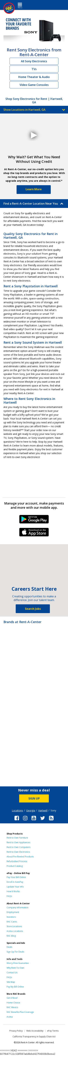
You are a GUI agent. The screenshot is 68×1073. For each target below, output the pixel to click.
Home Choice (13, 1002)
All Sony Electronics (34, 61)
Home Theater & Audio (34, 77)
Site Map (11, 981)
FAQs (9, 896)
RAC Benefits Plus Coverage (20, 1012)
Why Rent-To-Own (15, 967)
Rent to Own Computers (18, 847)
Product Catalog (15, 866)
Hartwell (42, 810)
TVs (34, 69)
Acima (10, 1016)
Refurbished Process (17, 861)
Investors (11, 916)
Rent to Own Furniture (17, 837)
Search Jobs (33, 609)
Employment (13, 912)
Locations (17, 810)
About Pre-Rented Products (20, 856)
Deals (9, 947)
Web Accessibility (34, 1030)
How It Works (13, 891)
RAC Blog (11, 935)
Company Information (17, 907)
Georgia (30, 810)
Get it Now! (12, 997)
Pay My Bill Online (15, 986)
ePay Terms (53, 1030)
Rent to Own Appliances (18, 842)
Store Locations (14, 926)
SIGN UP (34, 798)
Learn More (34, 189)
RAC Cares (12, 921)
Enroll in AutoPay (15, 881)
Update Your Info (15, 886)
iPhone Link (34, 533)
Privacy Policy (16, 1030)
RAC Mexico (12, 1007)
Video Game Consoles (34, 85)
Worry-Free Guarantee (18, 963)
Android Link (34, 520)
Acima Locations (15, 931)
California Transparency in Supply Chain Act (34, 1036)
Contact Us (12, 972)
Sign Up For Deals (15, 951)
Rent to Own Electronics (18, 851)
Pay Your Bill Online (16, 877)
